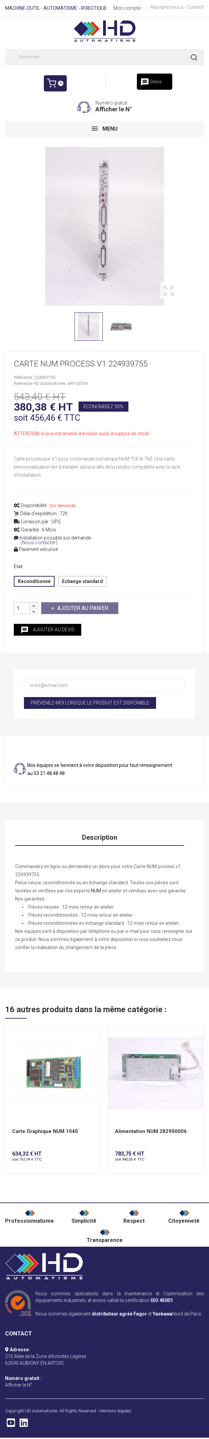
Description (99, 837)
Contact (195, 7)
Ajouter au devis (47, 630)
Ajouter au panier (82, 608)
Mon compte (127, 8)
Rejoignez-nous (166, 7)
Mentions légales (115, 1410)
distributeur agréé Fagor (119, 1314)
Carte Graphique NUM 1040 (45, 1131)
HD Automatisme (41, 1410)
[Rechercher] (104, 57)
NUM (96, 890)
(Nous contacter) (39, 542)
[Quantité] (22, 608)
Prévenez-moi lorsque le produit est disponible (90, 702)
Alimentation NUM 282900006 (151, 1131)
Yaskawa (162, 1314)
